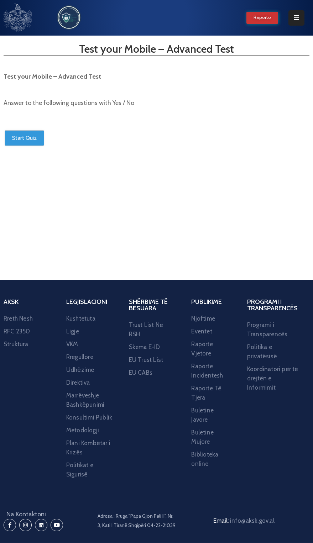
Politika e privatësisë (262, 351)
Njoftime (203, 318)
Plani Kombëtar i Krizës (88, 447)
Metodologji (82, 430)
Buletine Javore (202, 415)
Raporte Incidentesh (207, 371)
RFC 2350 (17, 331)
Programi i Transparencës (267, 329)
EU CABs (140, 372)
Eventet (201, 331)
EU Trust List (146, 359)
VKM (72, 344)
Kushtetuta (80, 318)
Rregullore (79, 356)
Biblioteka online (204, 459)
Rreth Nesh (18, 318)
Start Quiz (24, 138)
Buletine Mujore (202, 437)
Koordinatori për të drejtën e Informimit (272, 378)
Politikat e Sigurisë (79, 470)
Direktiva (78, 382)
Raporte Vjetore (202, 349)
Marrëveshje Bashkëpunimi (85, 400)
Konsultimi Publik (89, 417)
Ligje (72, 331)
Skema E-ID (144, 346)
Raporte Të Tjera (206, 393)
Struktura (16, 344)
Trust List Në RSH (146, 329)
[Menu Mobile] (296, 18)
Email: (244, 520)
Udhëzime (80, 369)
